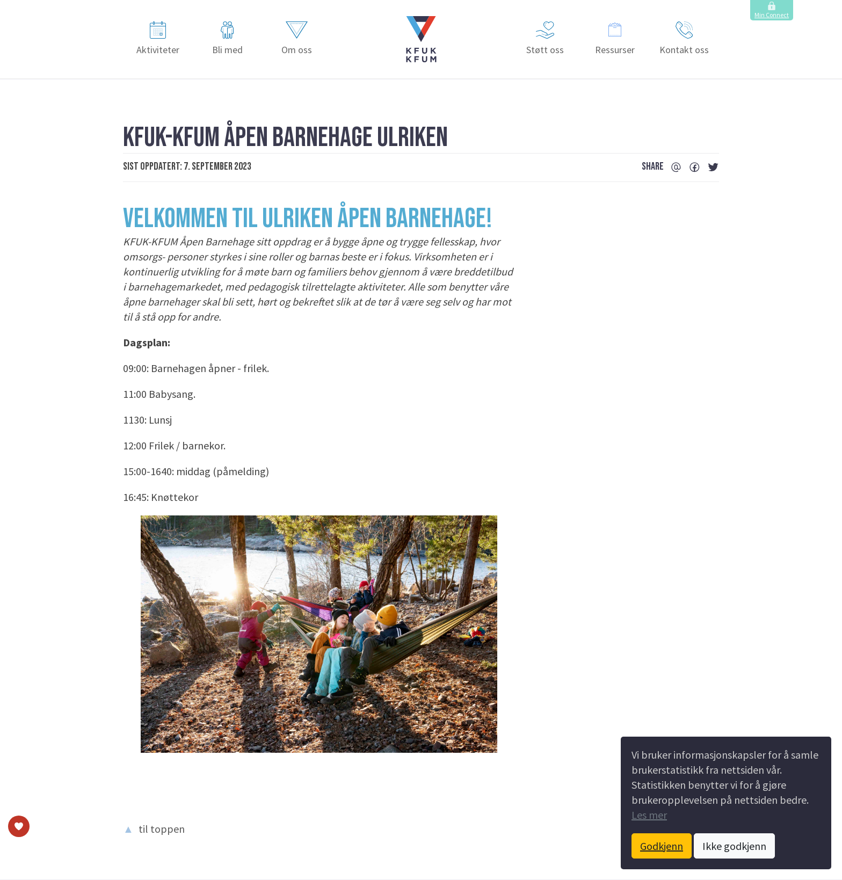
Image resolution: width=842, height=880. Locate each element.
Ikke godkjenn (734, 846)
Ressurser (615, 38)
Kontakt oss (684, 38)
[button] (421, 39)
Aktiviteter (157, 38)
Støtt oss (545, 38)
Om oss (296, 38)
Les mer (649, 814)
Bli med (227, 38)
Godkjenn (661, 846)
